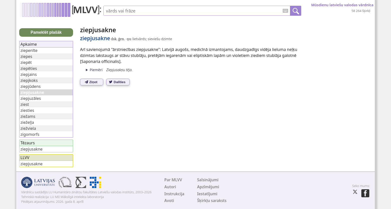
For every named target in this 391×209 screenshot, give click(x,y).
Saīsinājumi (207, 180)
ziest (24, 104)
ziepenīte (28, 50)
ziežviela (28, 128)
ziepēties (28, 68)
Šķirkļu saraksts (211, 200)
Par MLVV (173, 180)
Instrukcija (174, 194)
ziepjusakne (31, 149)
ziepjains (28, 74)
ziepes (26, 56)
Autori (170, 187)
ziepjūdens (30, 86)
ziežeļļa (27, 122)
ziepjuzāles (30, 98)
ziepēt (26, 62)
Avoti (169, 200)
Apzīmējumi (208, 187)
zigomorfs (29, 134)
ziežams (27, 116)
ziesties (27, 110)
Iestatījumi (207, 194)
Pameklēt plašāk (46, 32)
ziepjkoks (29, 80)
